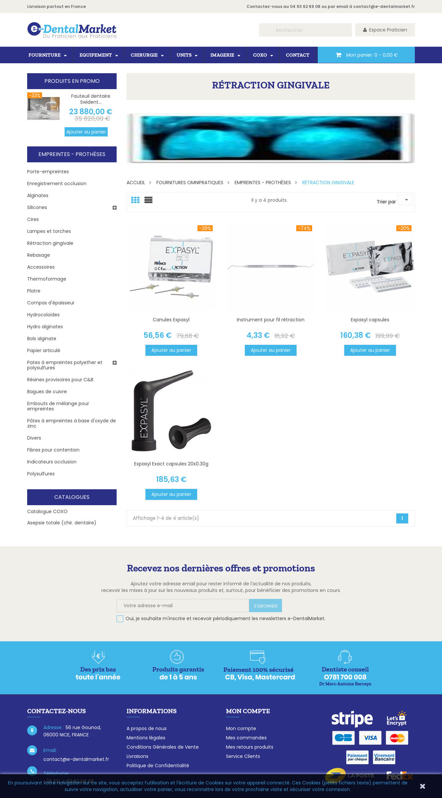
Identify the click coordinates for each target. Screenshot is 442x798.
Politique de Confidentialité (158, 766)
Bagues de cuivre (47, 391)
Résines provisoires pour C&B (60, 379)
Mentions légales (146, 738)
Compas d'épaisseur (51, 302)
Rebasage (38, 255)
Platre (33, 291)
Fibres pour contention (53, 450)
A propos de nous (147, 728)
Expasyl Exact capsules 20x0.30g (171, 463)
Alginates (37, 195)
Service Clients (243, 756)
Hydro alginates (45, 326)
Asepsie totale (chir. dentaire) (61, 522)
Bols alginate (41, 338)
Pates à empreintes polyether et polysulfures (64, 365)
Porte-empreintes (48, 171)
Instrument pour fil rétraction (270, 319)
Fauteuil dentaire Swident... (90, 99)
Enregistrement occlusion (56, 183)
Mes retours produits (249, 747)
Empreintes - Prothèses (71, 154)
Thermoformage (46, 279)
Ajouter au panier (86, 132)
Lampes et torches (49, 231)
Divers (34, 438)
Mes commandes (246, 738)
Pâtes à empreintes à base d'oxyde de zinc (71, 423)
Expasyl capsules (370, 319)
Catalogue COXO (47, 511)
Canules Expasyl (171, 319)
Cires (33, 219)
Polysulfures (41, 473)
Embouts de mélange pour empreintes (58, 406)
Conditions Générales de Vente (163, 747)
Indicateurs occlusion (52, 461)
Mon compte (241, 728)
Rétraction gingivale (50, 243)
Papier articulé (43, 350)
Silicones (37, 207)
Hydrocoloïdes (43, 314)
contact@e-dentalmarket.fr (384, 6)
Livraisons (137, 756)
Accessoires (41, 267)
